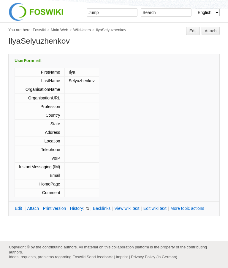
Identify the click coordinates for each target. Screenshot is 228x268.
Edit (193, 30)
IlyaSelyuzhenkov (111, 30)
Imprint (122, 257)
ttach (33, 208)
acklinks (101, 208)
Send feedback (100, 257)
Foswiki (39, 30)
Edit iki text (155, 208)
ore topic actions (187, 208)
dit (19, 208)
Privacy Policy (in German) (154, 257)
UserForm (24, 60)
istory (76, 208)
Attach (211, 30)
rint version (54, 208)
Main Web (59, 30)
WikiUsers (82, 30)
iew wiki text (127, 208)
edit (39, 61)
